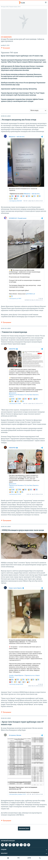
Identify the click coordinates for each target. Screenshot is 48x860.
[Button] (5, 48)
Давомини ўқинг (24, 828)
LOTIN (29, 858)
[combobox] (38, 110)
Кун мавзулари (6, 37)
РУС (19, 858)
